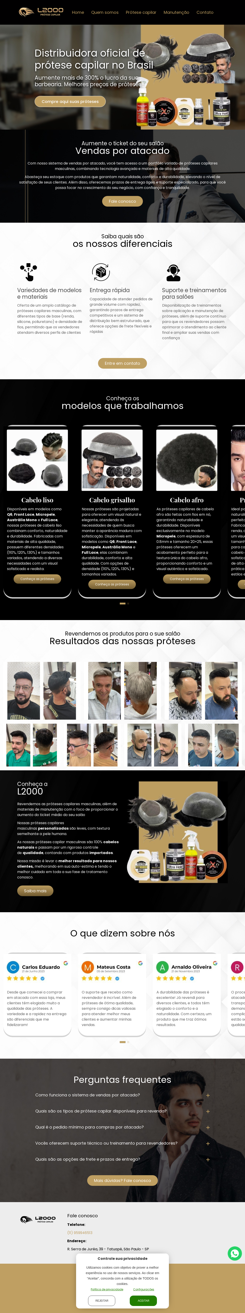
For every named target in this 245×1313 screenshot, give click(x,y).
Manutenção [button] (176, 12)
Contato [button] (205, 12)
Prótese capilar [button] (141, 12)
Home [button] (78, 12)
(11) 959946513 (79, 1232)
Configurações (143, 1289)
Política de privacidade (107, 1289)
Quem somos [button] (105, 12)
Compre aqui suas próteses (70, 101)
